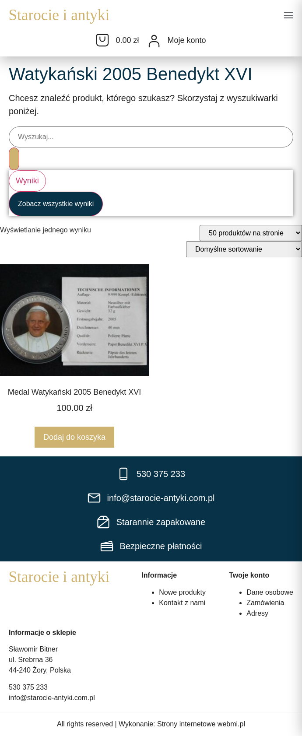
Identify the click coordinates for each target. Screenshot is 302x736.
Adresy (257, 613)
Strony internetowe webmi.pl (201, 724)
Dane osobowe (269, 592)
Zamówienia (265, 602)
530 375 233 (28, 687)
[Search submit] (14, 159)
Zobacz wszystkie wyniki (56, 203)
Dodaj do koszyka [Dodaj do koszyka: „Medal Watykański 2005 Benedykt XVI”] (74, 437)
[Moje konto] (154, 41)
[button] (288, 16)
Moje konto (186, 40)
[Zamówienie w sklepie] (244, 249)
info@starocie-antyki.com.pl (52, 697)
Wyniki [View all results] (27, 180)
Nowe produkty (182, 592)
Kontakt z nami (182, 602)
